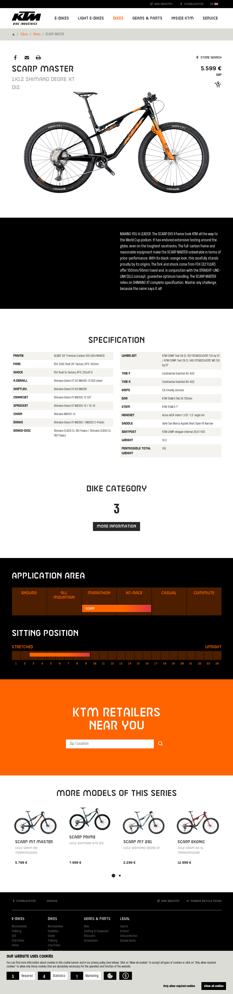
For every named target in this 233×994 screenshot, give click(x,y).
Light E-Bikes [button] (91, 18)
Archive (49, 901)
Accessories (91, 940)
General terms (128, 940)
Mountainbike (19, 926)
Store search (208, 57)
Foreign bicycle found (203, 901)
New (86, 926)
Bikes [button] (118, 18)
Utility (15, 945)
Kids (50, 950)
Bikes (24, 34)
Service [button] (210, 18)
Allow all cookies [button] (214, 986)
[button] (21, 976)
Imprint (124, 926)
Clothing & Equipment (96, 931)
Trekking (16, 931)
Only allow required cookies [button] (179, 986)
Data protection (128, 936)
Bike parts (89, 936)
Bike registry (161, 4)
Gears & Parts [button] (147, 18)
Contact (124, 931)
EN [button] (214, 4)
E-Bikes (18, 918)
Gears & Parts (97, 918)
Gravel (51, 936)
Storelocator (191, 4)
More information (116, 526)
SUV (14, 936)
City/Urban (18, 940)
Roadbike (53, 931)
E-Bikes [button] (62, 18)
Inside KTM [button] (182, 18)
